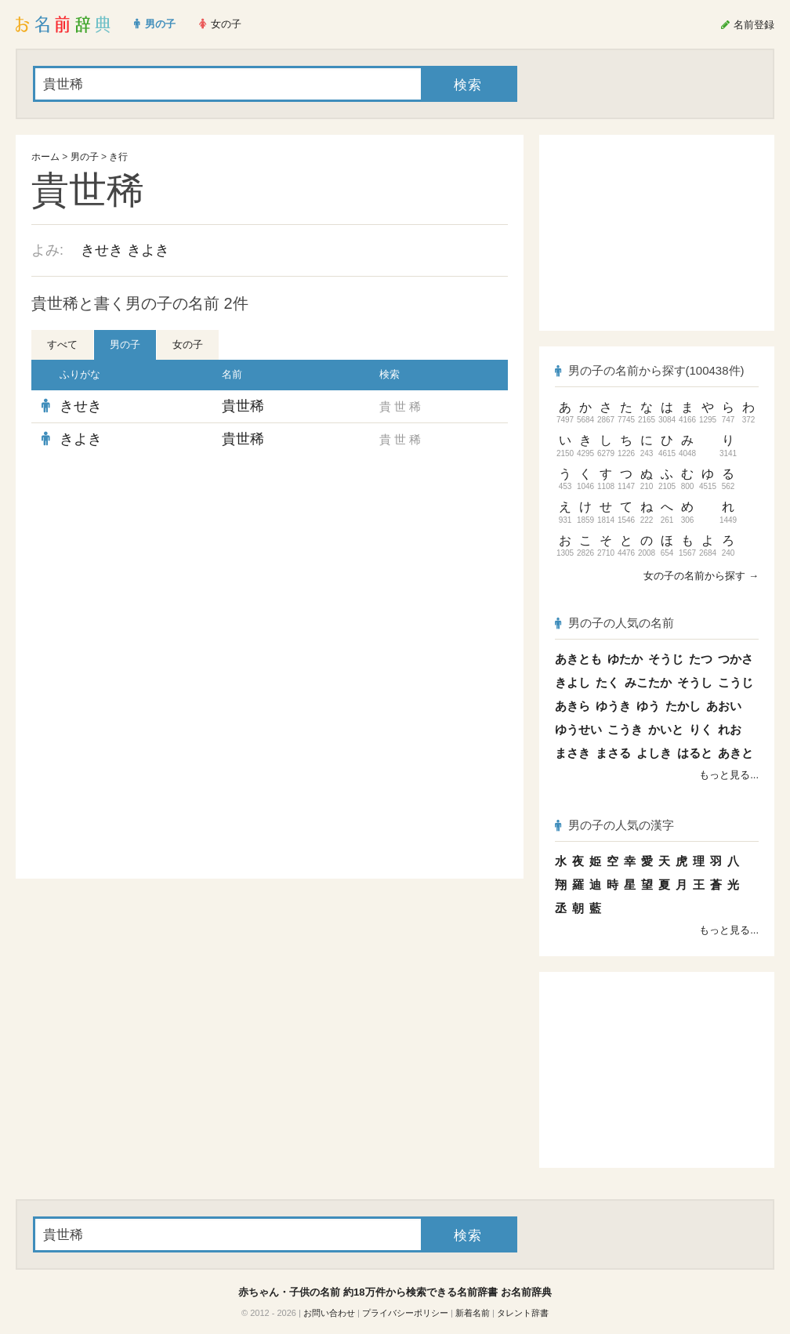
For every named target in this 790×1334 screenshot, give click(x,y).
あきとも (578, 658)
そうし (694, 682)
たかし (683, 705)
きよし (572, 682)
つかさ (735, 658)
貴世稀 (243, 406)
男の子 (85, 156)
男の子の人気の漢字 (614, 825)
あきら (572, 705)
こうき (625, 729)
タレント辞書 (523, 1313)
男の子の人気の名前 (614, 622)
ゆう (648, 705)
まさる (613, 752)
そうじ (665, 658)
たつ (700, 658)
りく (700, 729)
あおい (723, 705)
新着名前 (472, 1313)
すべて (62, 344)
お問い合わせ (329, 1313)
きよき (148, 250)
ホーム (45, 156)
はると (694, 752)
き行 (118, 156)
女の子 (187, 344)
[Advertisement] (269, 569)
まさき (572, 752)
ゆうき (613, 705)
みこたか (648, 682)
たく (607, 682)
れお (729, 729)
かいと (665, 729)
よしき (654, 752)
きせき (102, 250)
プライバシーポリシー (405, 1313)
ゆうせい (578, 729)
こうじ (735, 682)
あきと (735, 752)
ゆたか (625, 658)
